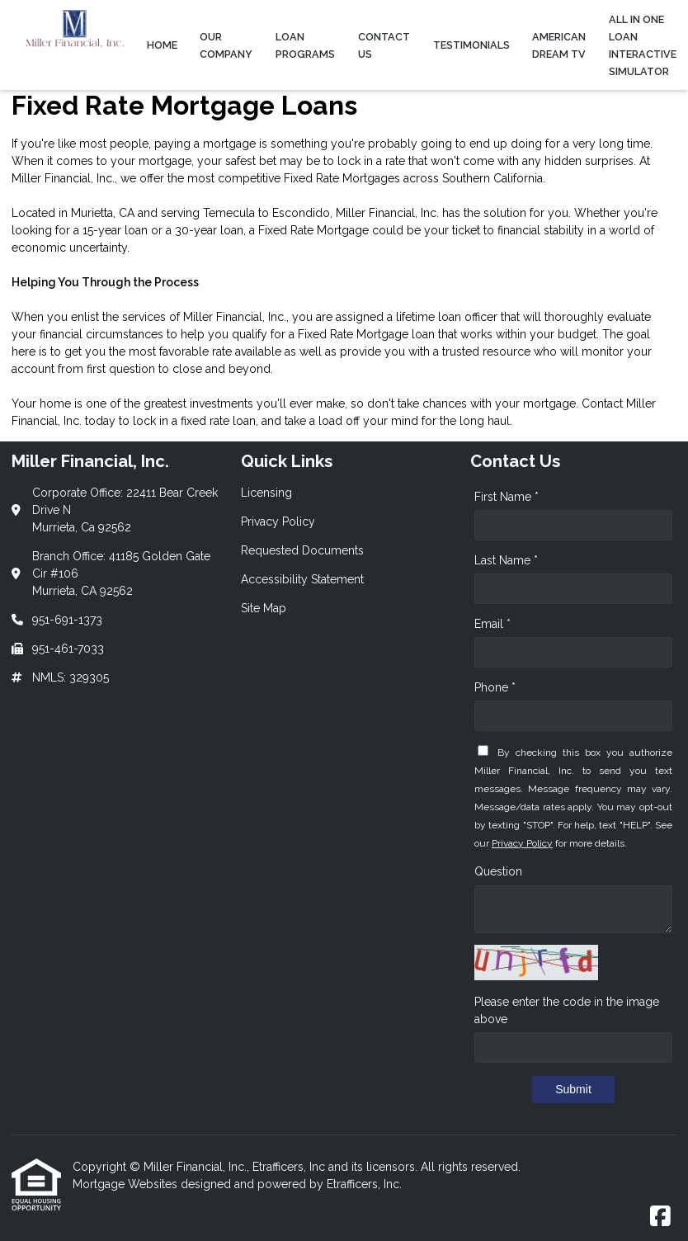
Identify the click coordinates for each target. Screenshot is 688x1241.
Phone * (495, 687)
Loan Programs (305, 45)
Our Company (226, 45)
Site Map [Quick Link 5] (263, 608)
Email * (492, 623)
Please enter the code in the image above (566, 1010)
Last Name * (506, 560)
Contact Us (384, 45)
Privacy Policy (522, 843)
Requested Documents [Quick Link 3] (302, 550)
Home (162, 45)
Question (498, 871)
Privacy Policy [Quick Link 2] (278, 521)
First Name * (506, 496)
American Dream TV (559, 45)
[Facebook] (660, 1217)
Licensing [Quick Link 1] (266, 492)
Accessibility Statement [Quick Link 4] (302, 579)
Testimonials (471, 45)
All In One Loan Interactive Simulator (642, 45)
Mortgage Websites (127, 1184)
